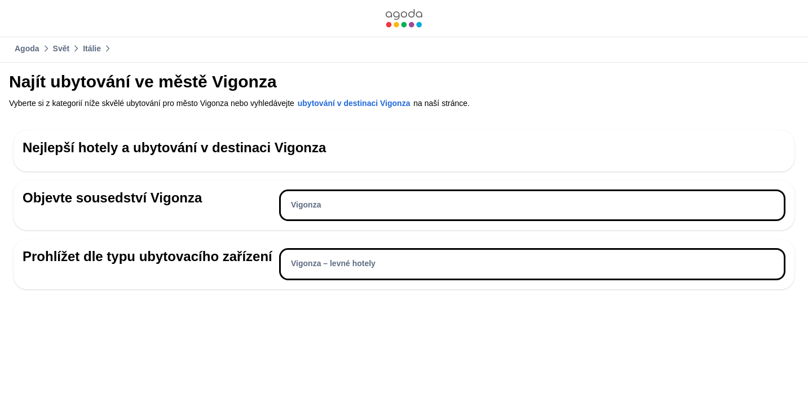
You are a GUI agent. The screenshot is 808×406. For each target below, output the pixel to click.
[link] (404, 18)
